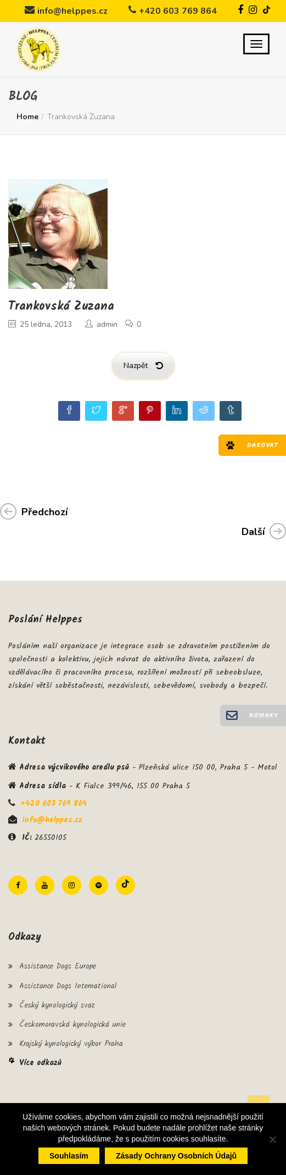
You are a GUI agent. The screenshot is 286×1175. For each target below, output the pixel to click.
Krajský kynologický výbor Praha (71, 1044)
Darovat (262, 445)
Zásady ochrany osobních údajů (176, 1155)
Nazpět (143, 365)
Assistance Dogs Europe (57, 966)
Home (27, 117)
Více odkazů (40, 1063)
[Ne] (272, 1139)
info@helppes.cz (72, 11)
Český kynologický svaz (56, 1005)
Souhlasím (68, 1155)
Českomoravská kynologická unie (72, 1024)
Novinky (263, 715)
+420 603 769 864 (178, 11)
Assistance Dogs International (67, 986)
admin (107, 324)
